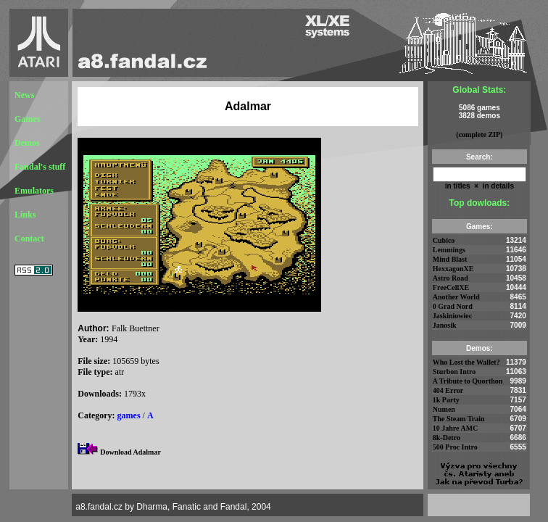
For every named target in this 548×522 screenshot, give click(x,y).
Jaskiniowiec (452, 316)
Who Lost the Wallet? (466, 362)
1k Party (446, 400)
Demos (27, 143)
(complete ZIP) (479, 134)
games (129, 415)
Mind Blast (450, 259)
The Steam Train (459, 419)
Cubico (444, 240)
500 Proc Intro (455, 447)
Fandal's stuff (39, 167)
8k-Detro (446, 438)
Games (27, 119)
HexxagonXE (453, 269)
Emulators (34, 191)
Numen (444, 409)
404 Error (448, 390)
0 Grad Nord (453, 306)
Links (25, 215)
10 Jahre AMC (455, 428)
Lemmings (449, 250)
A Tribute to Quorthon (468, 381)
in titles (457, 186)
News (24, 95)
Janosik (445, 325)
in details (497, 186)
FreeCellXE (451, 287)
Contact (29, 238)
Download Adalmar (130, 452)
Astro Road (450, 278)
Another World (456, 297)
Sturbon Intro (454, 372)
